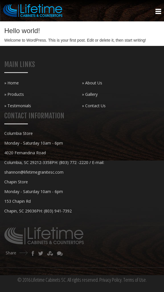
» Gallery (90, 94)
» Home (11, 83)
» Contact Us (94, 105)
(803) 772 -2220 (73, 162)
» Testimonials (17, 105)
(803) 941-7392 (58, 211)
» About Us (92, 83)
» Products (14, 94)
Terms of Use (134, 279)
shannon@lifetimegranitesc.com (33, 172)
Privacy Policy (110, 279)
